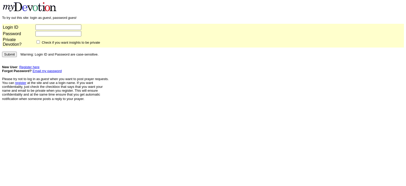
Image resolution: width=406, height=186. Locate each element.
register (20, 83)
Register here (29, 67)
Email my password (47, 71)
